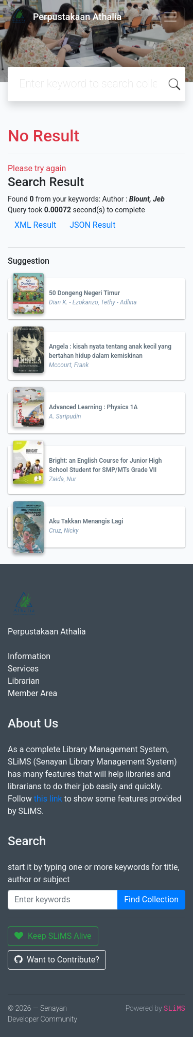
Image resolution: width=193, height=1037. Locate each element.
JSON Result (92, 225)
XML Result (35, 225)
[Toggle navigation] (170, 17)
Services (23, 669)
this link (48, 799)
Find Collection (151, 899)
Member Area (32, 693)
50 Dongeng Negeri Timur (84, 293)
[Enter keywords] (63, 899)
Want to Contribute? (56, 960)
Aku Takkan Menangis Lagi (86, 521)
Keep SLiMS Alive (53, 936)
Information (29, 656)
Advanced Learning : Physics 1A (93, 407)
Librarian (24, 681)
